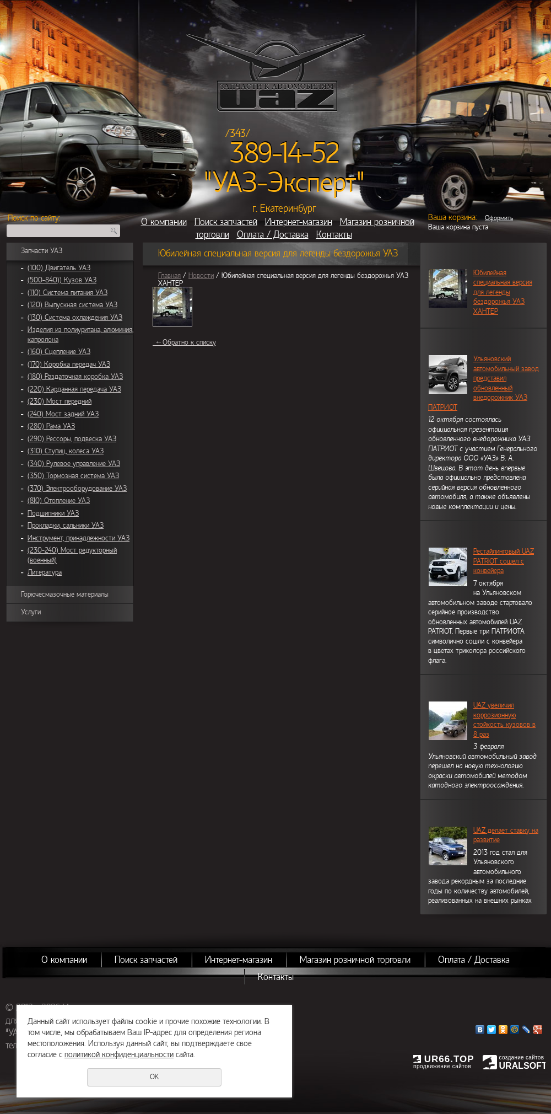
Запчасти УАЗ (41, 251)
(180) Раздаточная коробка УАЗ (75, 376)
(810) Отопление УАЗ (59, 500)
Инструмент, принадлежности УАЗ (78, 538)
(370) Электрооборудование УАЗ (77, 488)
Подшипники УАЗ (53, 513)
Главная (169, 275)
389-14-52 (284, 153)
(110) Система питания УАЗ (67, 292)
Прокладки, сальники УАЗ (66, 525)
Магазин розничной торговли (355, 960)
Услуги (31, 612)
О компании (164, 222)
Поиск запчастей (226, 222)
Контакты (334, 234)
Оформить (499, 218)
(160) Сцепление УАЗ (59, 351)
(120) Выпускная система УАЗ (72, 305)
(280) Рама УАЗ (51, 426)
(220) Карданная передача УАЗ (74, 389)
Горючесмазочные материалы (65, 594)
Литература (45, 572)
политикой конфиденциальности (119, 1054)
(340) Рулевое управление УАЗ (74, 463)
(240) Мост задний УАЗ (63, 414)
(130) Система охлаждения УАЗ (75, 317)
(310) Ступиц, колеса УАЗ (66, 451)
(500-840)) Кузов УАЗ (62, 280)
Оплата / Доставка (273, 234)
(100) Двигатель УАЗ (59, 268)
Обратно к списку (184, 342)
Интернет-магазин (298, 222)
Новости (201, 275)
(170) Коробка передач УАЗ (69, 364)
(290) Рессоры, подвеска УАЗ (72, 439)
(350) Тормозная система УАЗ (73, 476)
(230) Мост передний (59, 401)
